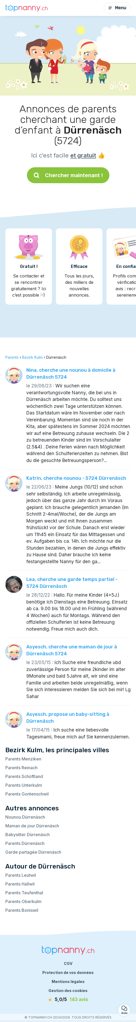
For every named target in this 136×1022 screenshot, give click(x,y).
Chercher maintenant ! (68, 175)
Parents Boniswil (21, 910)
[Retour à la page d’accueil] (26, 8)
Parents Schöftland (24, 776)
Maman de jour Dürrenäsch (32, 825)
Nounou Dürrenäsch (25, 817)
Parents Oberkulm (23, 901)
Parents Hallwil (20, 884)
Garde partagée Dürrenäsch (33, 852)
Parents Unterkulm (23, 785)
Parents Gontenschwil (27, 794)
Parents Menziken (23, 759)
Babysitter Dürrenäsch (27, 834)
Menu (117, 7)
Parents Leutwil (20, 875)
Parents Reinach (21, 767)
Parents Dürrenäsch (24, 843)
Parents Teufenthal (24, 892)
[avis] (68, 999)
